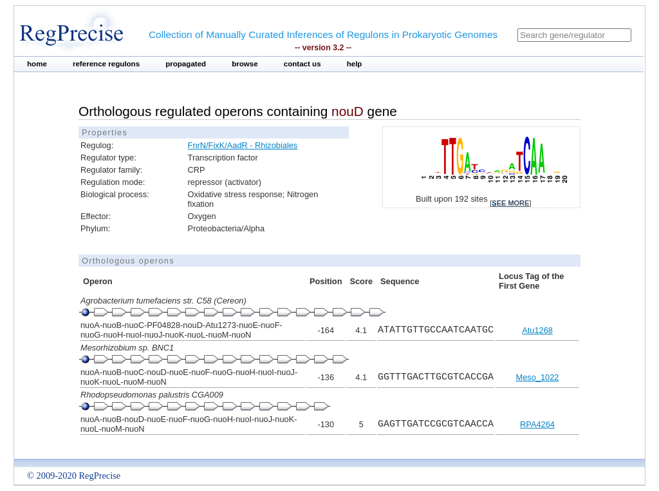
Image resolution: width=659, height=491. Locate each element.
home (37, 64)
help (354, 64)
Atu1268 (537, 330)
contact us (302, 64)
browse (245, 64)
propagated (185, 64)
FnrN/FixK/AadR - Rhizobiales (243, 145)
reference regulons (106, 64)
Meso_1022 (537, 377)
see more (510, 203)
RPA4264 (537, 424)
